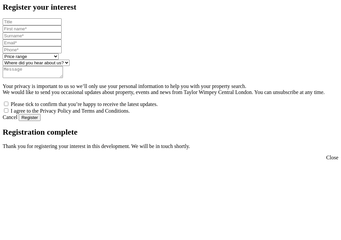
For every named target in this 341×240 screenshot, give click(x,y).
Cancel (10, 119)
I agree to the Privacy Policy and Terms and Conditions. (70, 113)
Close (332, 159)
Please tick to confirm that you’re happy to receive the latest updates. (84, 106)
